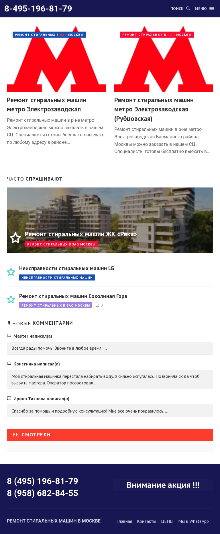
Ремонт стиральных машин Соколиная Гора (73, 295)
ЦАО (171, 34)
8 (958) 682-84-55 (42, 493)
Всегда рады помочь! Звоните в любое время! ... (59, 348)
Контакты (146, 521)
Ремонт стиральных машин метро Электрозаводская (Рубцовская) (154, 109)
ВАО (63, 34)
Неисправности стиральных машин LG (66, 268)
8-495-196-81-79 (38, 8)
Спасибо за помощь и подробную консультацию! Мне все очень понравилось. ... (89, 411)
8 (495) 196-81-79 (42, 481)
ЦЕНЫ (167, 521)
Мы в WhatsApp (193, 521)
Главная (124, 521)
